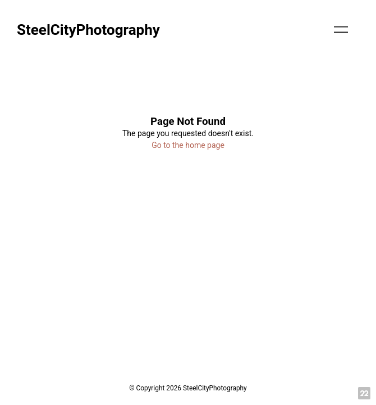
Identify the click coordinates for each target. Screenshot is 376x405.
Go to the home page (188, 145)
